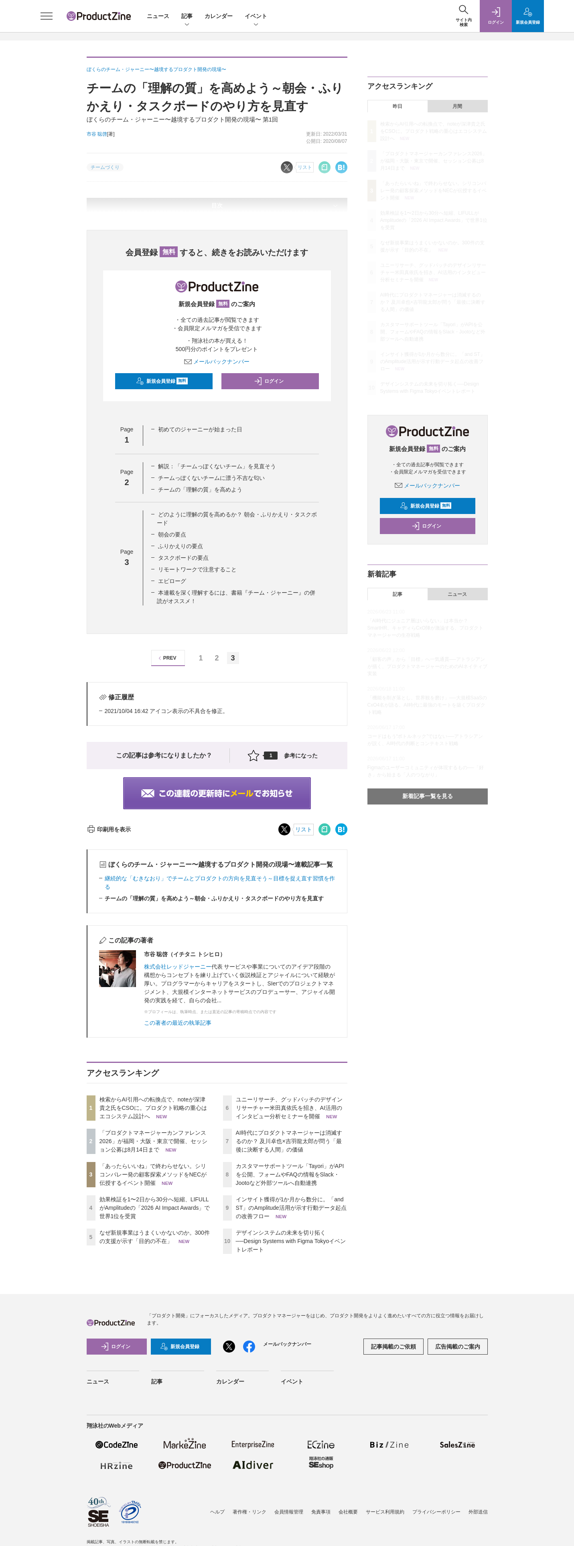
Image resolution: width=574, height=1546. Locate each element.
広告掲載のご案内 (457, 1346)
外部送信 (478, 1512)
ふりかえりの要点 (180, 546)
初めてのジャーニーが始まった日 (200, 429)
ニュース (158, 16)
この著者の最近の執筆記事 (177, 1023)
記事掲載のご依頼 (393, 1346)
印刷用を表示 (109, 829)
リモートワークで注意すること (197, 569)
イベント (256, 16)
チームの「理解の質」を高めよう (200, 489)
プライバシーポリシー (436, 1512)
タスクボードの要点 (183, 558)
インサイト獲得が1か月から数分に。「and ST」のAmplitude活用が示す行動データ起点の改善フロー (291, 1207)
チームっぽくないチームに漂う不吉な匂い (211, 478)
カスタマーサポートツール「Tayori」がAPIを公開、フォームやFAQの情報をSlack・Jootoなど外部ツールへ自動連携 (290, 1174)
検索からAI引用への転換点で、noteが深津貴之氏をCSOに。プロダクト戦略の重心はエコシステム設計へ (153, 1107)
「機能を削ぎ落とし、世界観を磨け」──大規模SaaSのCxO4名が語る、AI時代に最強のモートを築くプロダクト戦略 (427, 705)
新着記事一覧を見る (427, 796)
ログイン (269, 381)
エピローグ (172, 581)
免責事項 (321, 1512)
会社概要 (348, 1512)
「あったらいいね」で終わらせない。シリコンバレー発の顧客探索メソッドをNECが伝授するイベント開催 (153, 1174)
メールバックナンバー (217, 361)
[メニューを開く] (46, 16)
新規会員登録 (162, 381)
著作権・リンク (249, 1512)
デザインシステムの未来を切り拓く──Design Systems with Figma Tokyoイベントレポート (291, 1241)
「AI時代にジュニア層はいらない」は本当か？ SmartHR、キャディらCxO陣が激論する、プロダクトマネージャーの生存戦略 (425, 628)
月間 (457, 106)
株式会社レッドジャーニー (177, 966)
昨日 (397, 106)
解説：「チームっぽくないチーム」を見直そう (217, 466)
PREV (166, 658)
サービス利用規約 (385, 1512)
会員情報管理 (288, 1512)
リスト (303, 829)
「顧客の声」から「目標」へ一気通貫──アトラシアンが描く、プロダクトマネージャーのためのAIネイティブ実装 (427, 666)
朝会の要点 (172, 534)
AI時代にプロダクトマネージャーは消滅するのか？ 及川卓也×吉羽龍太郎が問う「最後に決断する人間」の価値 (289, 1141)
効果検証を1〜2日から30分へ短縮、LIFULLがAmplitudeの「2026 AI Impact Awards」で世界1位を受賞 (154, 1207)
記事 (187, 16)
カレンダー (219, 16)
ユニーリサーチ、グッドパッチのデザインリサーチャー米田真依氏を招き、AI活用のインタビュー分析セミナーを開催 (289, 1107)
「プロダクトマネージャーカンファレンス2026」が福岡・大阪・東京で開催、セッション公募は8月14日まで (153, 1141)
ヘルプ (217, 1512)
